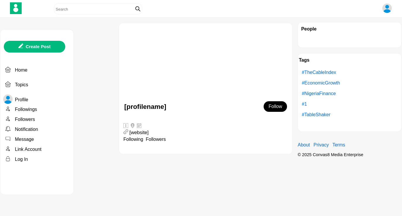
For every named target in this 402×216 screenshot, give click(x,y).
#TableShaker (316, 114)
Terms (338, 144)
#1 (304, 104)
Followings (26, 109)
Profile (21, 99)
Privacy (321, 144)
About (304, 144)
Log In (21, 159)
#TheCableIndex (319, 72)
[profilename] (145, 106)
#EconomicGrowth (321, 82)
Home (21, 70)
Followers (25, 119)
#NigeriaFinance (319, 93)
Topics (21, 84)
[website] (139, 132)
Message (24, 139)
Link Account (28, 149)
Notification (26, 129)
